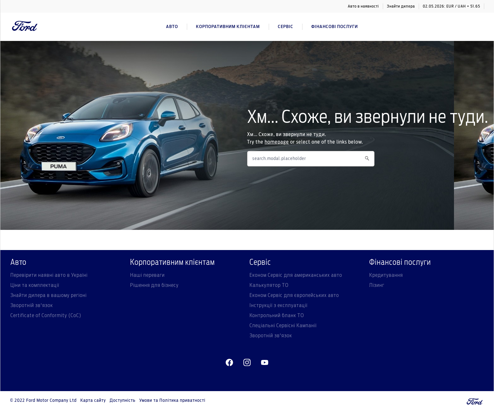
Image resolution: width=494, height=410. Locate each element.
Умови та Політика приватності (172, 400)
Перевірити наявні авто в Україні (49, 275)
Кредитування (386, 275)
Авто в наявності (363, 6)
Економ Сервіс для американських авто (296, 275)
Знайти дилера (401, 6)
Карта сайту (93, 400)
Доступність (122, 400)
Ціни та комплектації (34, 285)
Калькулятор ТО (269, 285)
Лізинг (376, 285)
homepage (277, 142)
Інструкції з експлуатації (278, 305)
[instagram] (247, 362)
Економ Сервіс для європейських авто (294, 295)
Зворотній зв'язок (31, 305)
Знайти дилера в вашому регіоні (48, 295)
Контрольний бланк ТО (277, 315)
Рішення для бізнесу (154, 285)
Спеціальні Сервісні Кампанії (283, 325)
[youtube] (264, 362)
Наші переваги (147, 275)
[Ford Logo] (24, 27)
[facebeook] (229, 362)
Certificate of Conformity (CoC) (45, 315)
